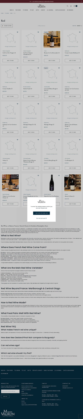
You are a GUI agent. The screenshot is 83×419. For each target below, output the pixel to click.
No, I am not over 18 (41, 218)
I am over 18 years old (41, 213)
